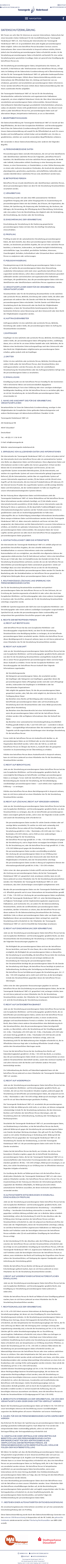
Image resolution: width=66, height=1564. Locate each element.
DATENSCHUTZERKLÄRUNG (10, 7)
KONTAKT (62, 5)
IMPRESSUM (5, 5)
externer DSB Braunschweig (15, 1517)
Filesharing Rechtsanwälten (40, 1520)
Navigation (35, 18)
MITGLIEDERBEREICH (58, 7)
